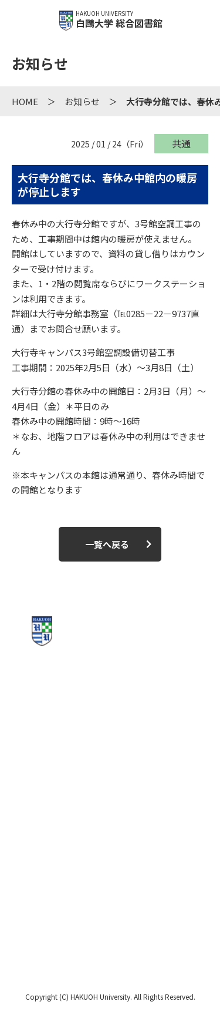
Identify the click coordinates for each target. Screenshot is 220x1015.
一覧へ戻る (107, 544)
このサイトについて (110, 848)
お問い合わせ (109, 889)
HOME (25, 101)
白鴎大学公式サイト (110, 931)
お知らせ (82, 101)
